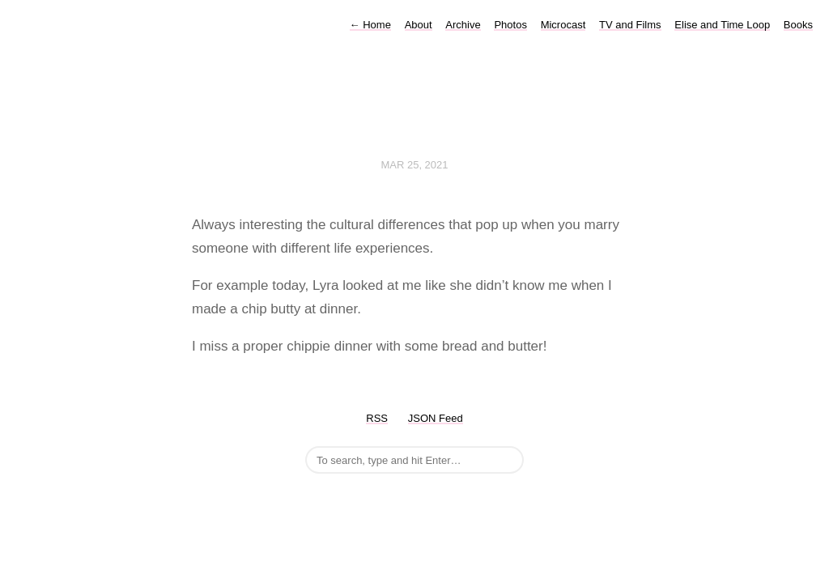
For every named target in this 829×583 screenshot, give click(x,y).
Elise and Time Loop (722, 25)
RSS (377, 418)
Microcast (563, 25)
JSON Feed (435, 418)
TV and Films (630, 25)
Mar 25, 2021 (414, 165)
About (418, 25)
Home (370, 25)
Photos (510, 25)
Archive (462, 25)
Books (798, 25)
